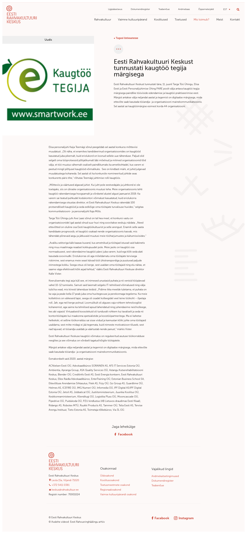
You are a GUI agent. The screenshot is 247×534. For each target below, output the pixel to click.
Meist (219, 19)
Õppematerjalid (206, 9)
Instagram (184, 518)
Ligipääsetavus (115, 9)
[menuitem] (227, 9)
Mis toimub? (201, 19)
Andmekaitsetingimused (165, 476)
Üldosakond (107, 475)
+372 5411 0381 (60, 484)
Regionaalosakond (110, 489)
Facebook (124, 434)
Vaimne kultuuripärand (132, 19)
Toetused (181, 19)
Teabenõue (164, 9)
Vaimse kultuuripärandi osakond (118, 494)
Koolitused (161, 19)
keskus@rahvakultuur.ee (65, 489)
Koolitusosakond (109, 480)
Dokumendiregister (140, 9)
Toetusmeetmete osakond (115, 484)
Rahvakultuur (102, 19)
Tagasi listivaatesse (127, 38)
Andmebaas (184, 9)
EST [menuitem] (225, 9)
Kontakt (235, 19)
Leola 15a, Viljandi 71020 (65, 480)
